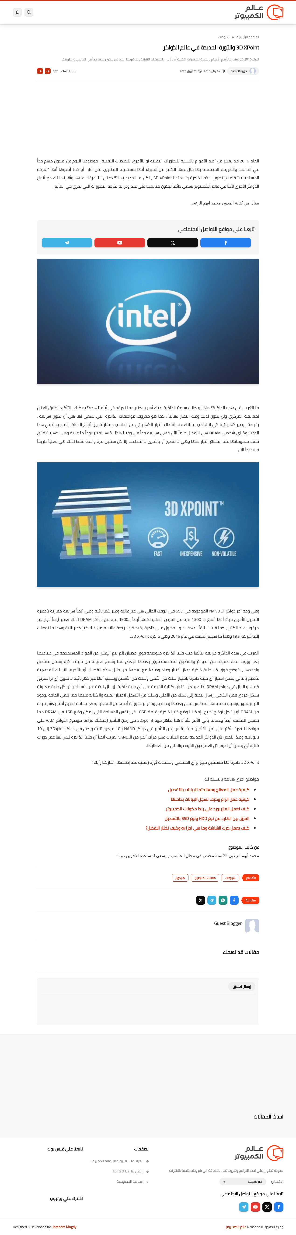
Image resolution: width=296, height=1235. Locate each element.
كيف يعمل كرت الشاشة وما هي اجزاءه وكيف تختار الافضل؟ (197, 828)
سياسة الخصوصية (133, 1181)
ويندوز (196, 12)
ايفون (82, 12)
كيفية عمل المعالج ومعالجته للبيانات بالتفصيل (208, 790)
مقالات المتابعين (205, 878)
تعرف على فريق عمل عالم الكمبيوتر (120, 1161)
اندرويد (97, 12)
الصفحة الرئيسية (248, 37)
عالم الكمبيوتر (235, 1227)
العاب (112, 12)
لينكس (127, 12)
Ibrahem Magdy (64, 1227)
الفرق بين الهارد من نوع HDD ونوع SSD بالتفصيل (207, 818)
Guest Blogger (239, 71)
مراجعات (66, 12)
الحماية (143, 12)
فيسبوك (160, 12)
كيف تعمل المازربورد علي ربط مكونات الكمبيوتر (207, 809)
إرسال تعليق (242, 986)
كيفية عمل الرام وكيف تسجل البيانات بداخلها (210, 799)
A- (40, 71)
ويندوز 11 (179, 12)
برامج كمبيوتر (216, 12)
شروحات (224, 37)
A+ (47, 71)
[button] (234, 900)
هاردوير (49, 12)
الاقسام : (277, 1181)
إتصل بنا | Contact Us (131, 1171)
